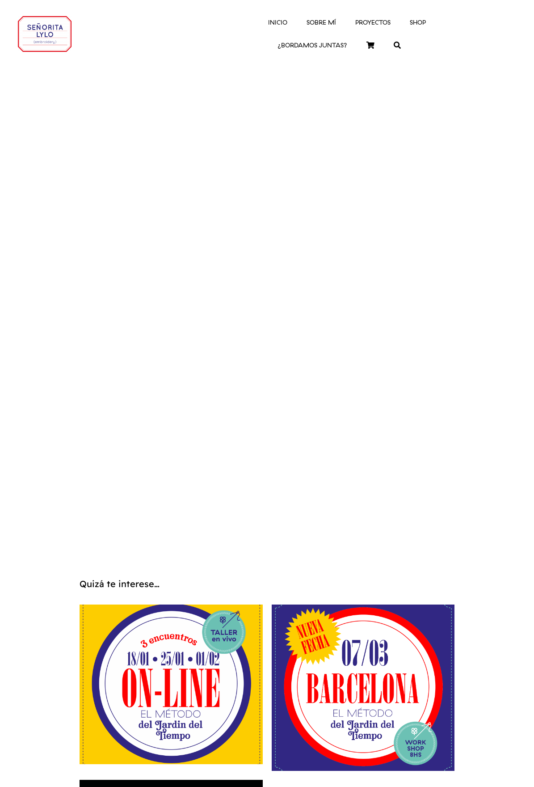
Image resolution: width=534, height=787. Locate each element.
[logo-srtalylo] (44, 20)
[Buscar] (397, 45)
